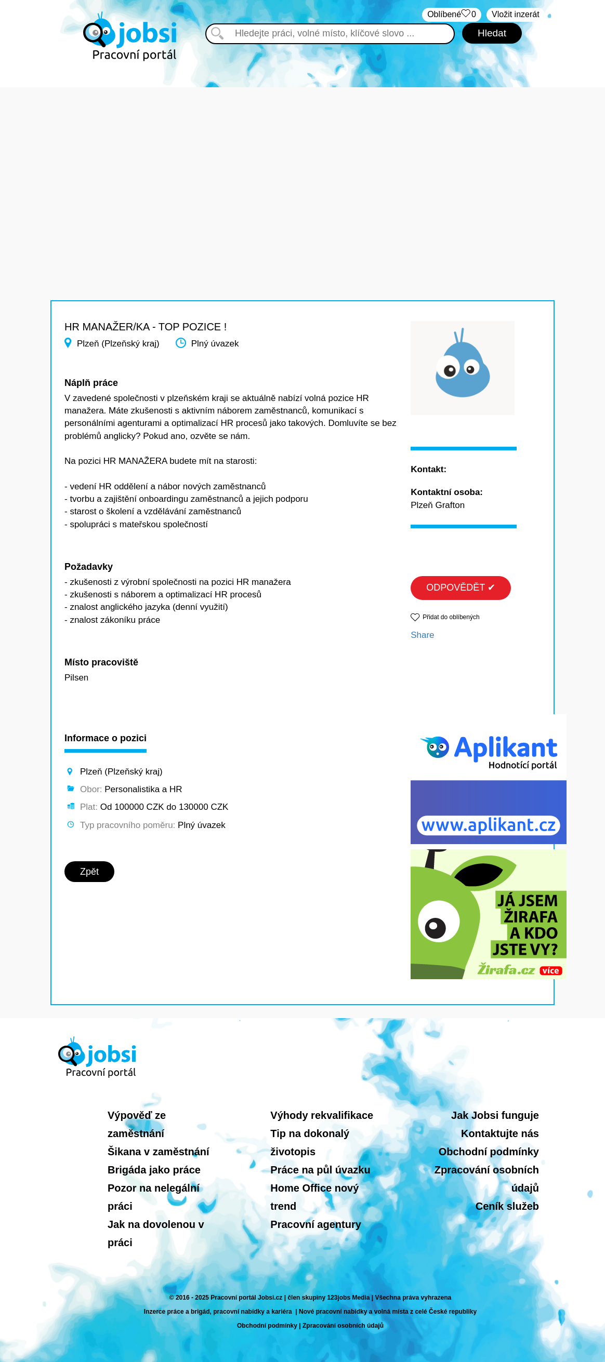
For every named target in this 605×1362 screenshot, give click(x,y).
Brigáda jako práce (154, 1170)
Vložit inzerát (516, 14)
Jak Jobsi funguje (495, 1115)
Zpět (89, 871)
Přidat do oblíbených (451, 617)
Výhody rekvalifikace (321, 1115)
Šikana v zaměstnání (158, 1151)
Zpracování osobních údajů (343, 1325)
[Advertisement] (302, 160)
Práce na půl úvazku (320, 1170)
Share (422, 635)
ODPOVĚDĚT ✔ (460, 587)
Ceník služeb (507, 1206)
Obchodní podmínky (489, 1151)
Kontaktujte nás (500, 1133)
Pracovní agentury (315, 1224)
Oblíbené (451, 15)
